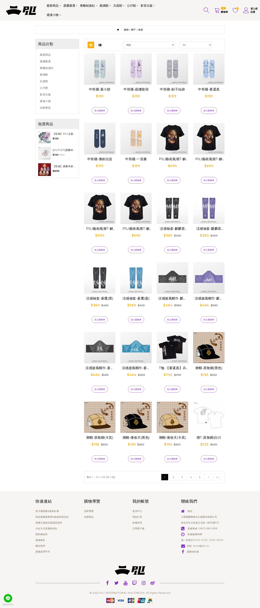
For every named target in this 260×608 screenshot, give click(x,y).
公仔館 (131, 5)
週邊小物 (53, 15)
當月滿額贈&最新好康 (47, 511)
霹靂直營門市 (42, 551)
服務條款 (40, 540)
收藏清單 (137, 522)
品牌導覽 (89, 511)
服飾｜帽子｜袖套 (133, 29)
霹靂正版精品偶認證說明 (48, 522)
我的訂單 (137, 516)
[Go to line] (8, 598)
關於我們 (40, 545)
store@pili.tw (201, 545)
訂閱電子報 (138, 528)
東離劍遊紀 (87, 5)
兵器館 (117, 5)
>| (217, 477)
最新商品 (53, 5)
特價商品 (89, 516)
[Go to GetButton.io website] (8, 605)
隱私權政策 (41, 534)
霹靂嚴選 (69, 5)
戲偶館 (104, 5)
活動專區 (45, 107)
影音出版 (147, 5)
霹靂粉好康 (193, 551)
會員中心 (137, 511)
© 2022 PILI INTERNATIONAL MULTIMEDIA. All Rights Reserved (130, 592)
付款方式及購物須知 (46, 528)
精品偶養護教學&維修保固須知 (51, 516)
